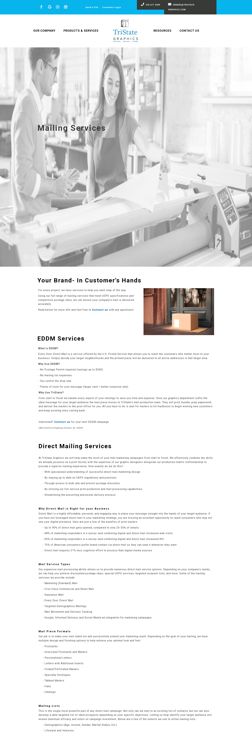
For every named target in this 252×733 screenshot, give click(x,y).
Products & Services (81, 30)
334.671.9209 (150, 4)
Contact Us (189, 30)
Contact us (100, 309)
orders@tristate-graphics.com (181, 7)
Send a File (92, 7)
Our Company (44, 30)
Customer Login (111, 7)
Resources (162, 30)
